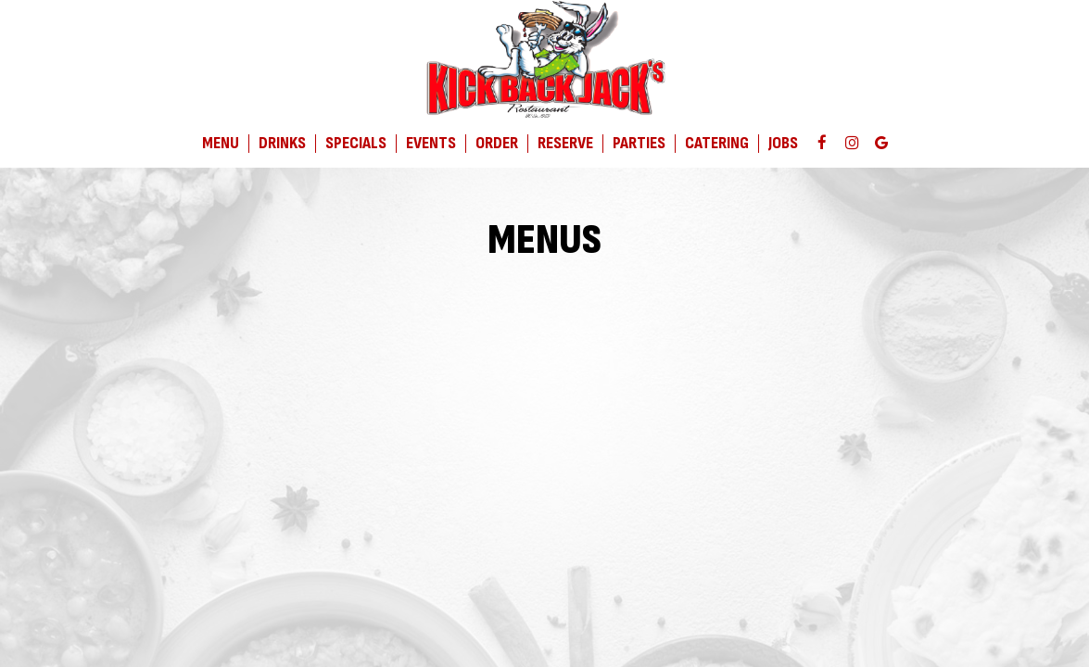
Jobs (783, 143)
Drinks (282, 143)
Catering (717, 143)
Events (431, 143)
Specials (355, 143)
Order (496, 143)
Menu (220, 143)
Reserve (565, 143)
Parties (639, 143)
